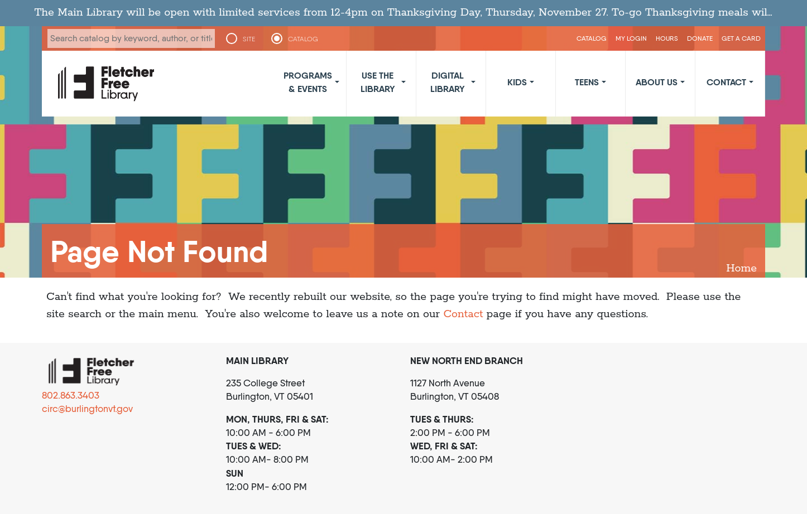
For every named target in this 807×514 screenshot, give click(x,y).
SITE (249, 39)
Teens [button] (587, 82)
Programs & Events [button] (308, 82)
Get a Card (741, 38)
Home (741, 268)
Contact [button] (726, 82)
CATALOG (303, 39)
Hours (667, 38)
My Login (631, 38)
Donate (700, 38)
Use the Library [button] (378, 82)
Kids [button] (517, 82)
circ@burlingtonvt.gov (87, 408)
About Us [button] (657, 82)
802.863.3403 (70, 395)
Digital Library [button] (447, 82)
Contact (463, 314)
